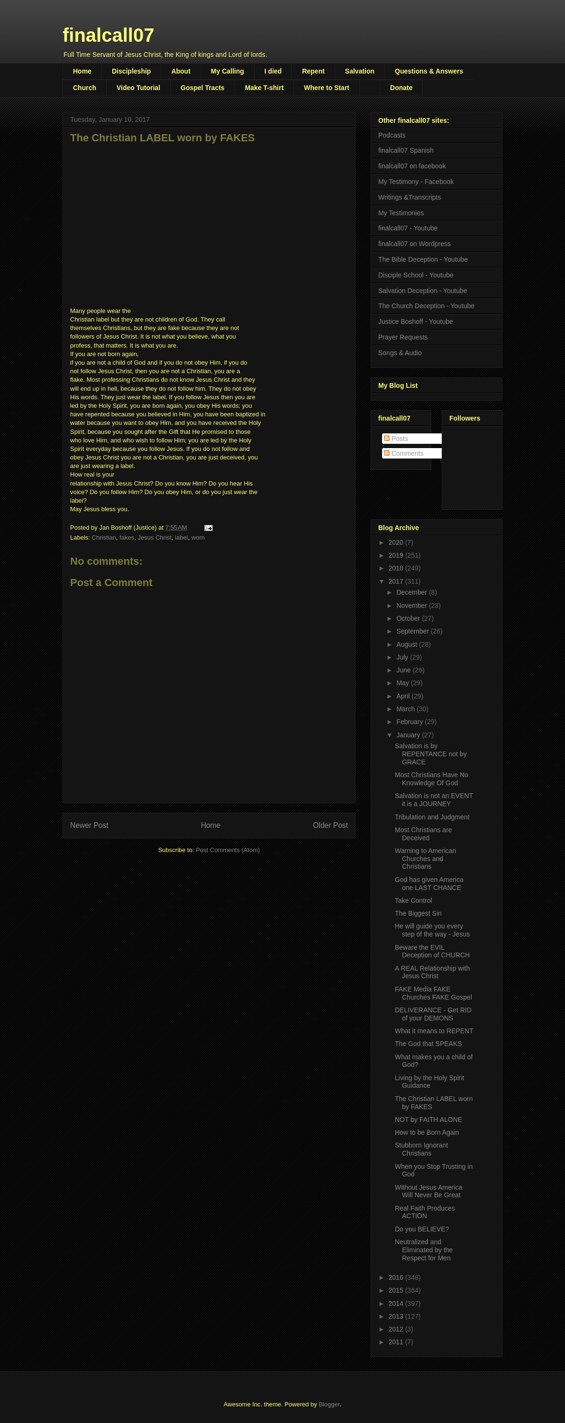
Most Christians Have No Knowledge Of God (431, 779)
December (412, 592)
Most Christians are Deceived (423, 834)
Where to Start (326, 88)
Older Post (330, 825)
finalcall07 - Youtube (407, 228)
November (412, 605)
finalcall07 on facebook (412, 166)
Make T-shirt (264, 88)
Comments (404, 453)
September (413, 631)
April (403, 696)
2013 (397, 1316)
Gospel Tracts (203, 88)
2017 (397, 581)
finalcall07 (108, 35)
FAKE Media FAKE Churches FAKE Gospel (433, 993)
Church (84, 88)
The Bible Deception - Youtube (423, 259)
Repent (313, 71)
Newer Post (89, 825)
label (181, 537)
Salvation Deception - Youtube (422, 290)
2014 (397, 1303)
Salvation (359, 71)
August (407, 644)
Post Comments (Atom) (228, 850)
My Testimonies (401, 213)
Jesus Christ (154, 537)
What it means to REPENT (434, 1031)
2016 (397, 1277)
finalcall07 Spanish (406, 150)
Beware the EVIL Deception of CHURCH (432, 951)
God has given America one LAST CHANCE (429, 883)
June (404, 670)
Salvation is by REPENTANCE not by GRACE (431, 754)
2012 (397, 1329)
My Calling (227, 71)
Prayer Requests (403, 337)
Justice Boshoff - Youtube (415, 321)
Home (82, 71)
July (403, 657)
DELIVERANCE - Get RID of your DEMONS (433, 1014)
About (180, 71)
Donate (401, 88)
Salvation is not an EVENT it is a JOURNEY (434, 800)
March (406, 709)
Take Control (413, 900)
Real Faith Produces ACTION (425, 1212)
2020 (397, 542)
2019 (397, 555)
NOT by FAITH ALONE (428, 1119)
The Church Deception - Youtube (426, 306)
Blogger (329, 1404)
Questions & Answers (429, 71)
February (410, 721)
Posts (396, 438)
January (409, 735)
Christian (104, 537)
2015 (397, 1290)
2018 (397, 568)
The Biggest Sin (418, 913)
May (403, 683)
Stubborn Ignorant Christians (421, 1149)
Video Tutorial (138, 88)
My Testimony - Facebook (416, 181)
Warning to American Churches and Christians (425, 859)
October (409, 618)
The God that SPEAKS (428, 1043)
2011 (397, 1342)
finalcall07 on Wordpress (414, 244)
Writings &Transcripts (409, 197)
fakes (126, 537)
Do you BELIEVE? (422, 1229)
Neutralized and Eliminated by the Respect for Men (424, 1250)
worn (198, 537)
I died (273, 71)
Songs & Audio (400, 353)
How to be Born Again (427, 1132)
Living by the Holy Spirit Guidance (429, 1082)
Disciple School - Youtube (416, 275)
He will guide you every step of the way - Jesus (432, 930)
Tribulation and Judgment (432, 817)
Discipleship (131, 71)
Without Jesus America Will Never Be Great (428, 1191)
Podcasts (392, 135)
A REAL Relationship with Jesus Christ (432, 972)
